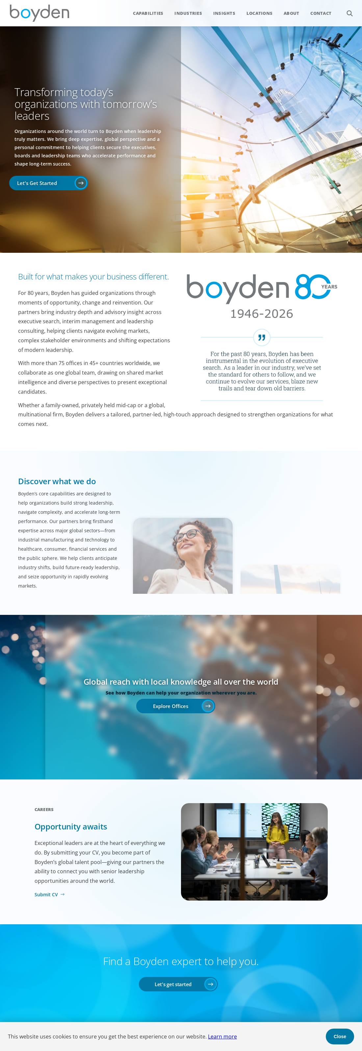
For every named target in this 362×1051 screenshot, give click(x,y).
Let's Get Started (37, 183)
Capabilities (148, 13)
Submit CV (46, 894)
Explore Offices (170, 706)
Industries (188, 13)
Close (340, 1036)
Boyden (39, 13)
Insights (224, 13)
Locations (259, 13)
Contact (320, 13)
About (291, 13)
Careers (44, 809)
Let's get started (173, 984)
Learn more (222, 1036)
